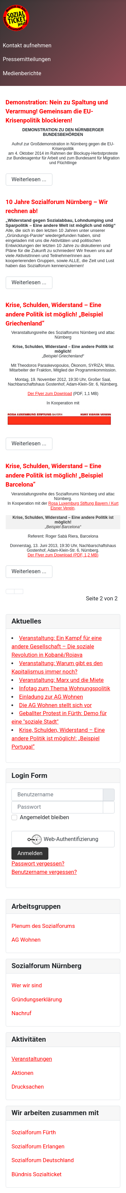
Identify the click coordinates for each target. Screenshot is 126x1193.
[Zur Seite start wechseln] (10, 591)
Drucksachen (27, 1087)
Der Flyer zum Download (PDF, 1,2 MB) (63, 555)
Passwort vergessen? (37, 863)
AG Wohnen (25, 940)
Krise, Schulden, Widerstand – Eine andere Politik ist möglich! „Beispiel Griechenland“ (54, 314)
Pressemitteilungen (27, 59)
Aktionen (22, 1073)
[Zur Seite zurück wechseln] (18, 591)
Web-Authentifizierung (63, 840)
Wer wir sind (26, 985)
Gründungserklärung (36, 999)
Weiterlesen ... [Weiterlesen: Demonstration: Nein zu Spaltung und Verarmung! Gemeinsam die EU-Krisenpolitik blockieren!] (28, 179)
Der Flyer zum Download (50, 393)
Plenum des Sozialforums (43, 926)
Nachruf (21, 1013)
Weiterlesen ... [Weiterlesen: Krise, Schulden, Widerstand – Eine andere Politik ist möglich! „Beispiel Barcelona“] (28, 571)
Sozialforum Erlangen (38, 1146)
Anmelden (30, 853)
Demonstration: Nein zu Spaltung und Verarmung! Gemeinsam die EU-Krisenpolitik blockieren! (57, 111)
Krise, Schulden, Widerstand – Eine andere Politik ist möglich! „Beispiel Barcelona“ (54, 475)
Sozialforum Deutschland (42, 1160)
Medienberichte (22, 73)
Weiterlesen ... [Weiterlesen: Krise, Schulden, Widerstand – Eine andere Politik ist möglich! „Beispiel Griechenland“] (28, 443)
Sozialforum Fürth (33, 1132)
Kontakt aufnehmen (27, 45)
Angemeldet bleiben (44, 817)
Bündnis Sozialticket (36, 1174)
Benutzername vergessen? (44, 872)
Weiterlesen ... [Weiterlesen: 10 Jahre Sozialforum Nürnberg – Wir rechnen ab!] (28, 282)
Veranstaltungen (31, 1059)
